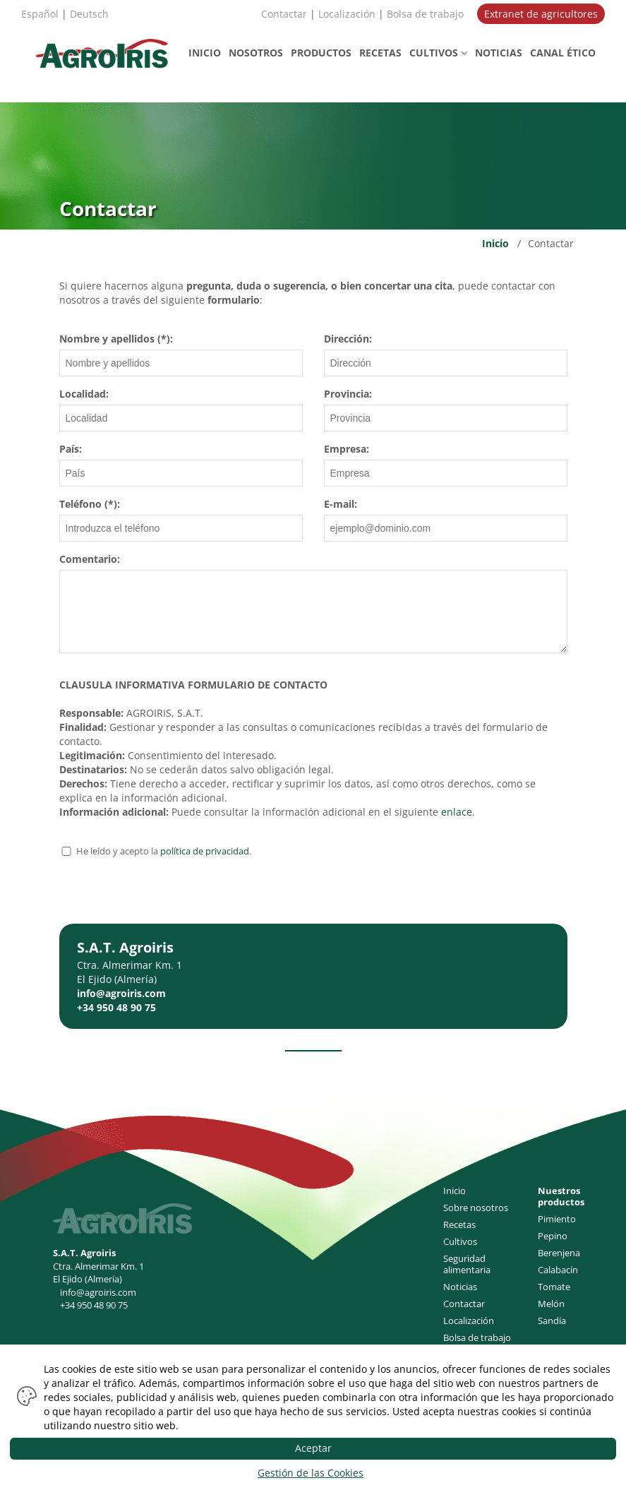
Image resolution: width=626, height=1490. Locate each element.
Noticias (460, 1286)
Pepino (552, 1235)
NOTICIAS (498, 52)
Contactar (284, 13)
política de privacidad (204, 851)
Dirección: (348, 338)
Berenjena (559, 1252)
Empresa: (346, 448)
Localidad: (84, 393)
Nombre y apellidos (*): (116, 338)
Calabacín (558, 1269)
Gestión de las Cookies (310, 1472)
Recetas (459, 1224)
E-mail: (340, 504)
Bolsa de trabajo (425, 13)
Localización (346, 13)
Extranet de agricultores (541, 13)
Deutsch (89, 13)
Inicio (495, 243)
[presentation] (166, 896)
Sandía (552, 1320)
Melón (551, 1303)
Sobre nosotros (475, 1207)
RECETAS (380, 52)
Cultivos (460, 1241)
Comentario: (89, 559)
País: (70, 448)
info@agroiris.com (121, 993)
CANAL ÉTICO (563, 52)
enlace (456, 811)
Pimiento (557, 1218)
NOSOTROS (256, 52)
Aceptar (313, 1448)
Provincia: (348, 393)
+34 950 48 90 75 (116, 1007)
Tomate (554, 1286)
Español (40, 13)
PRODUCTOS (321, 52)
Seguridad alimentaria (466, 1264)
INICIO (204, 52)
